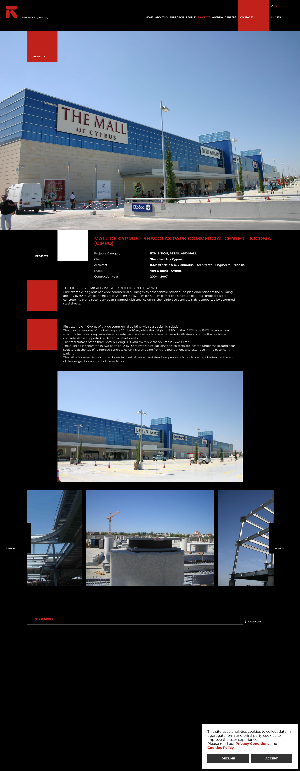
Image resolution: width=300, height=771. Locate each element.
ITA (279, 17)
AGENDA (217, 17)
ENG (273, 17)
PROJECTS (204, 17)
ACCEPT (271, 758)
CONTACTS (247, 17)
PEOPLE (191, 17)
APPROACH (177, 17)
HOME (149, 17)
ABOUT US (161, 17)
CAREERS (230, 17)
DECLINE (228, 758)
